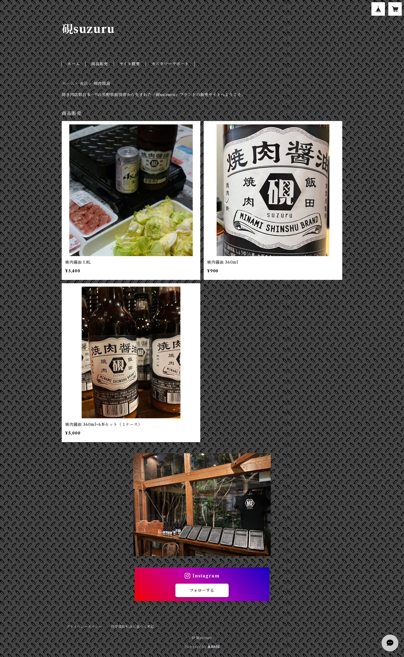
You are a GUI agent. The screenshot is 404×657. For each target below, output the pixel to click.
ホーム (73, 63)
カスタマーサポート (170, 63)
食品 (84, 83)
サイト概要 (130, 63)
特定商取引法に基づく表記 (132, 627)
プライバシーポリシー (84, 627)
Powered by (202, 647)
